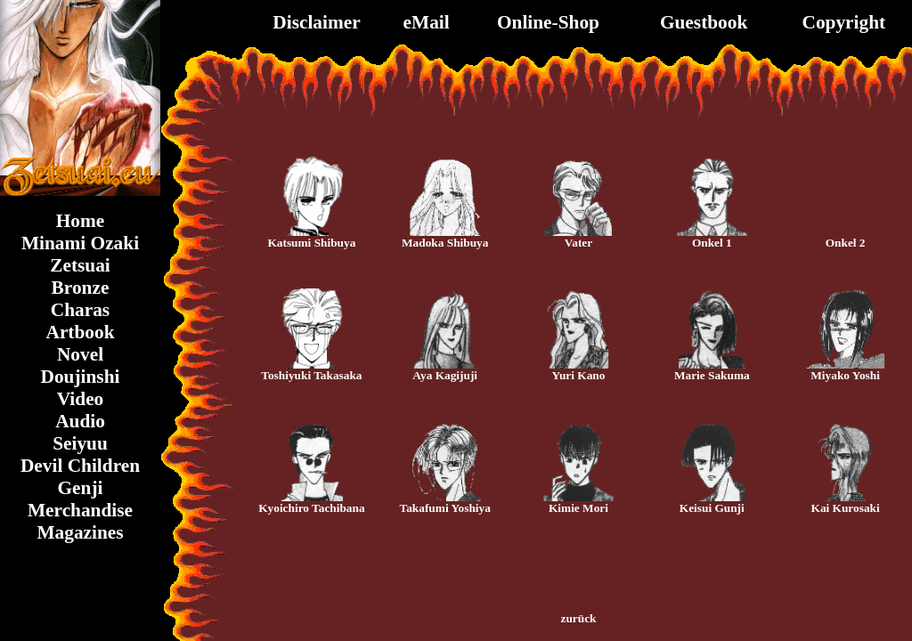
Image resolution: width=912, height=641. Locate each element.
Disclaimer (316, 22)
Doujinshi (80, 376)
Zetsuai (80, 265)
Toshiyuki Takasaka (311, 375)
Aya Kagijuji (444, 375)
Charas (80, 309)
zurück (579, 618)
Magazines (80, 532)
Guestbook (703, 22)
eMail (426, 22)
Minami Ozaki (80, 243)
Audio (80, 421)
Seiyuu (80, 443)
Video (80, 399)
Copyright (844, 22)
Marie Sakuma (712, 375)
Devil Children (80, 465)
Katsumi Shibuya (311, 242)
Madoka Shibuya (445, 242)
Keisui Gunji (712, 508)
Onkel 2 (846, 242)
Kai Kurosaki (845, 508)
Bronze (81, 287)
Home (80, 220)
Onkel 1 (712, 242)
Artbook (79, 332)
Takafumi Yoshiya (445, 508)
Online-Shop (548, 22)
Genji (80, 488)
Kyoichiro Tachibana (311, 508)
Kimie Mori (578, 508)
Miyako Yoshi (845, 375)
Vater (578, 242)
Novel (80, 354)
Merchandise (80, 510)
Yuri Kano (579, 375)
